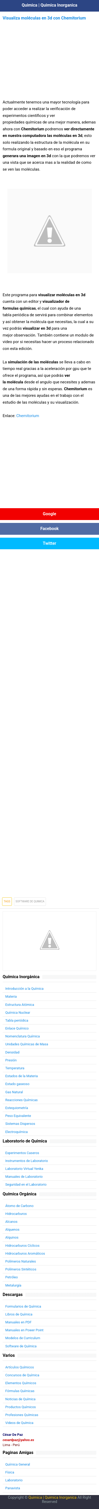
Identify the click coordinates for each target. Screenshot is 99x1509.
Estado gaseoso (17, 1084)
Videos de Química (19, 1423)
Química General (17, 1464)
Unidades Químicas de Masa (26, 1044)
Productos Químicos (20, 1407)
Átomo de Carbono (19, 1206)
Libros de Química (18, 1314)
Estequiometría (16, 1108)
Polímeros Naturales (20, 1261)
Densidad (12, 1052)
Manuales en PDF (18, 1322)
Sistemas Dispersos (20, 1124)
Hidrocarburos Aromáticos (25, 1253)
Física (9, 1472)
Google (49, 513)
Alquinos (11, 1237)
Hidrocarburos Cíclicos (22, 1246)
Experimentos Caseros (22, 1153)
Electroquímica (16, 1132)
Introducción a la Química (24, 989)
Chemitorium (27, 415)
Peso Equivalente (18, 1116)
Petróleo (11, 1277)
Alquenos (12, 1229)
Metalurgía (13, 1285)
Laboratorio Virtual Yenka (24, 1169)
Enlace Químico (17, 1028)
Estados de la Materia (21, 1076)
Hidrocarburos (16, 1214)
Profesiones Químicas (21, 1415)
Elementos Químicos (20, 1383)
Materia (11, 996)
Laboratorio (14, 1480)
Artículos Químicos (19, 1367)
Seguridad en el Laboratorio (25, 1184)
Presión (11, 1060)
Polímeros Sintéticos (20, 1269)
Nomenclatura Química (22, 1036)
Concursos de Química (22, 1375)
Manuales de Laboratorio (24, 1177)
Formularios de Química (23, 1306)
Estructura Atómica (19, 1005)
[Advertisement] (49, 59)
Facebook (49, 528)
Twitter (49, 543)
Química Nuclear (17, 1013)
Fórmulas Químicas (19, 1391)
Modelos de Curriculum (22, 1338)
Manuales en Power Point (24, 1330)
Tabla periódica (16, 1020)
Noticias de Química (20, 1399)
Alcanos (11, 1222)
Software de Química (20, 1346)
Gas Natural (14, 1092)
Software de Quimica (30, 901)
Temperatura (14, 1068)
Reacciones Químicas (21, 1100)
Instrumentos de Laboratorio (26, 1161)
